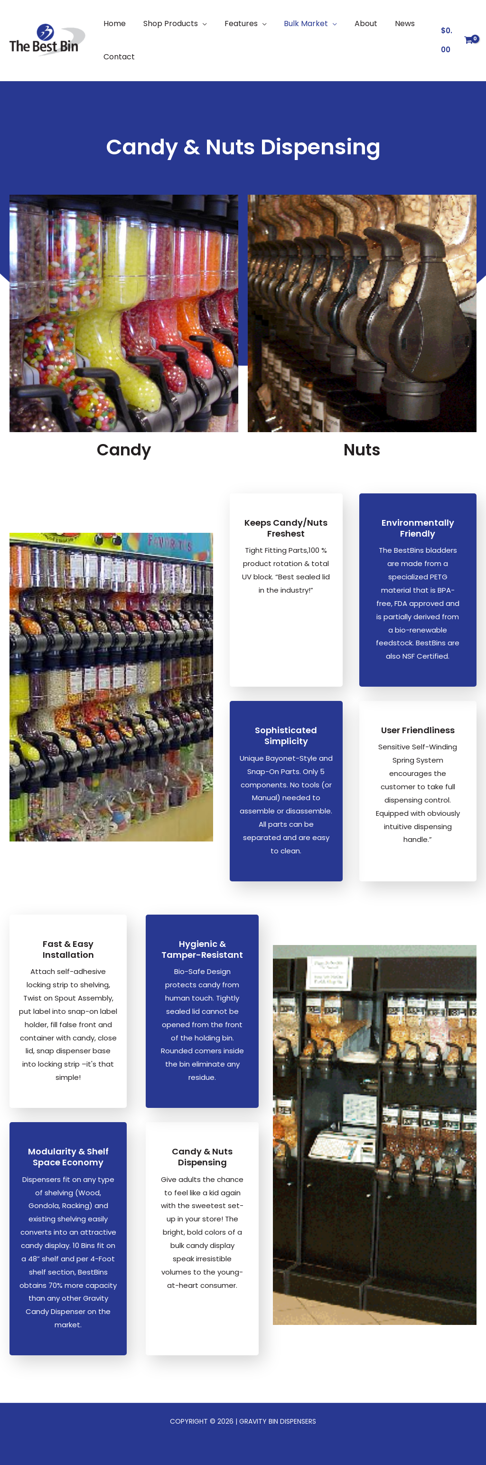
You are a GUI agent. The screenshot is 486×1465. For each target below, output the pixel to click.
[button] (197, 23)
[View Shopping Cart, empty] (456, 41)
